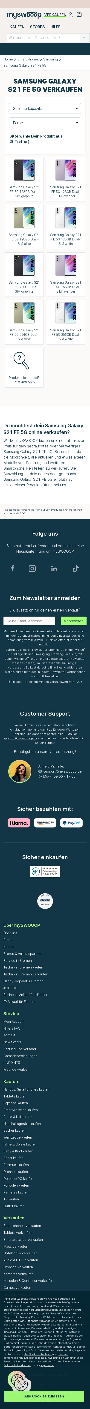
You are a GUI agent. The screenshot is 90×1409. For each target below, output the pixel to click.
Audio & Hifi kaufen (17, 1117)
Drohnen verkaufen (18, 1267)
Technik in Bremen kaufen (23, 967)
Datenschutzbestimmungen (36, 635)
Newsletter (12, 1042)
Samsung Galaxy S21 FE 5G (24, 65)
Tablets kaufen (14, 1096)
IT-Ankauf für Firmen (19, 1002)
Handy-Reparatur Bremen (23, 981)
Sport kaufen (13, 1158)
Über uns (10, 933)
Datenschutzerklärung (17, 1365)
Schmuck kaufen (16, 1165)
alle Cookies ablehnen (38, 1354)
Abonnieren (74, 621)
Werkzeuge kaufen (17, 1137)
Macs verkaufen (15, 1246)
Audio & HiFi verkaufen (20, 1260)
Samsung (50, 59)
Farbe (18, 122)
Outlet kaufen (14, 1206)
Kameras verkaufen (18, 1274)
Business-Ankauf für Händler (25, 995)
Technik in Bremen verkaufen (25, 974)
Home (8, 59)
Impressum (47, 1365)
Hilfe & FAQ (11, 1028)
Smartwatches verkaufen (23, 1239)
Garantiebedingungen (20, 1056)
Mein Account (14, 1021)
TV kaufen (11, 1199)
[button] (84, 37)
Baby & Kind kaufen (18, 1151)
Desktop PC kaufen (18, 1179)
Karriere (9, 947)
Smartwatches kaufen (20, 1110)
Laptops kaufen (15, 1103)
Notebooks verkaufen (20, 1253)
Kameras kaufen (16, 1192)
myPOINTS (11, 1062)
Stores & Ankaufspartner (22, 954)
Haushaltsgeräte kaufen (22, 1124)
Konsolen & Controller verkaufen (28, 1281)
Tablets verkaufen (17, 1233)
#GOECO (10, 988)
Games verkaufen (17, 1287)
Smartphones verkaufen (22, 1226)
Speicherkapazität (28, 108)
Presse (9, 940)
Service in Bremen (17, 960)
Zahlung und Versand (19, 1049)
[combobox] (48, 37)
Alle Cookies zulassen (44, 1396)
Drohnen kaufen (15, 1172)
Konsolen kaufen (16, 1185)
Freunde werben (16, 1069)
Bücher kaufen (14, 1130)
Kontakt (9, 1035)
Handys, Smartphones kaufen (26, 1089)
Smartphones (28, 59)
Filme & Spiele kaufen (20, 1144)
